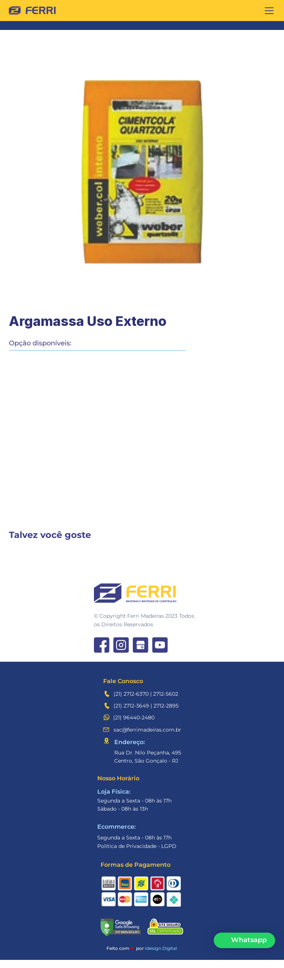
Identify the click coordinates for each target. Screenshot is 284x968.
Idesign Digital (161, 956)
